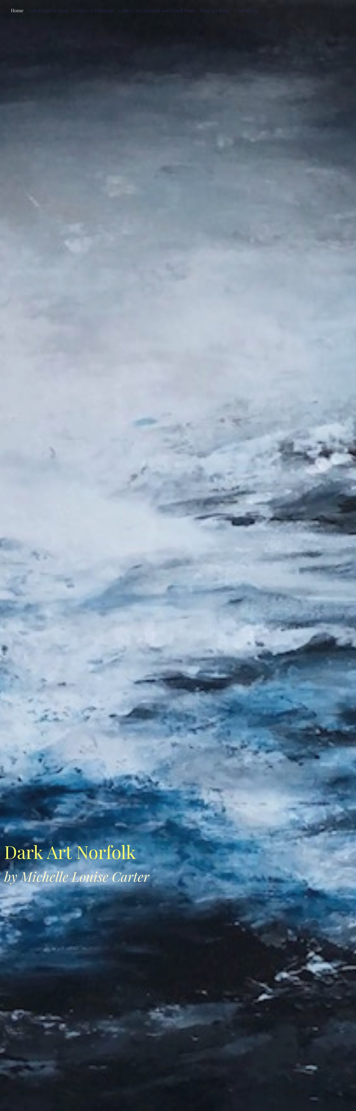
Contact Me (246, 10)
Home (17, 10)
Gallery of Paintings (94, 10)
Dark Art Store (214, 10)
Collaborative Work (48, 10)
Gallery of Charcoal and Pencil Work (157, 10)
